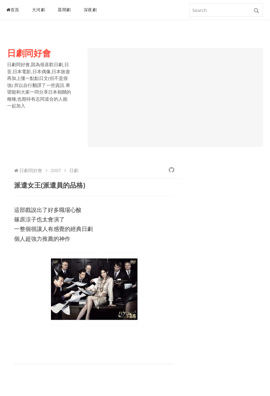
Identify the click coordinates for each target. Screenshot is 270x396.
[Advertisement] (175, 97)
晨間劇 (64, 10)
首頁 (12, 10)
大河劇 (38, 10)
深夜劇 (90, 10)
